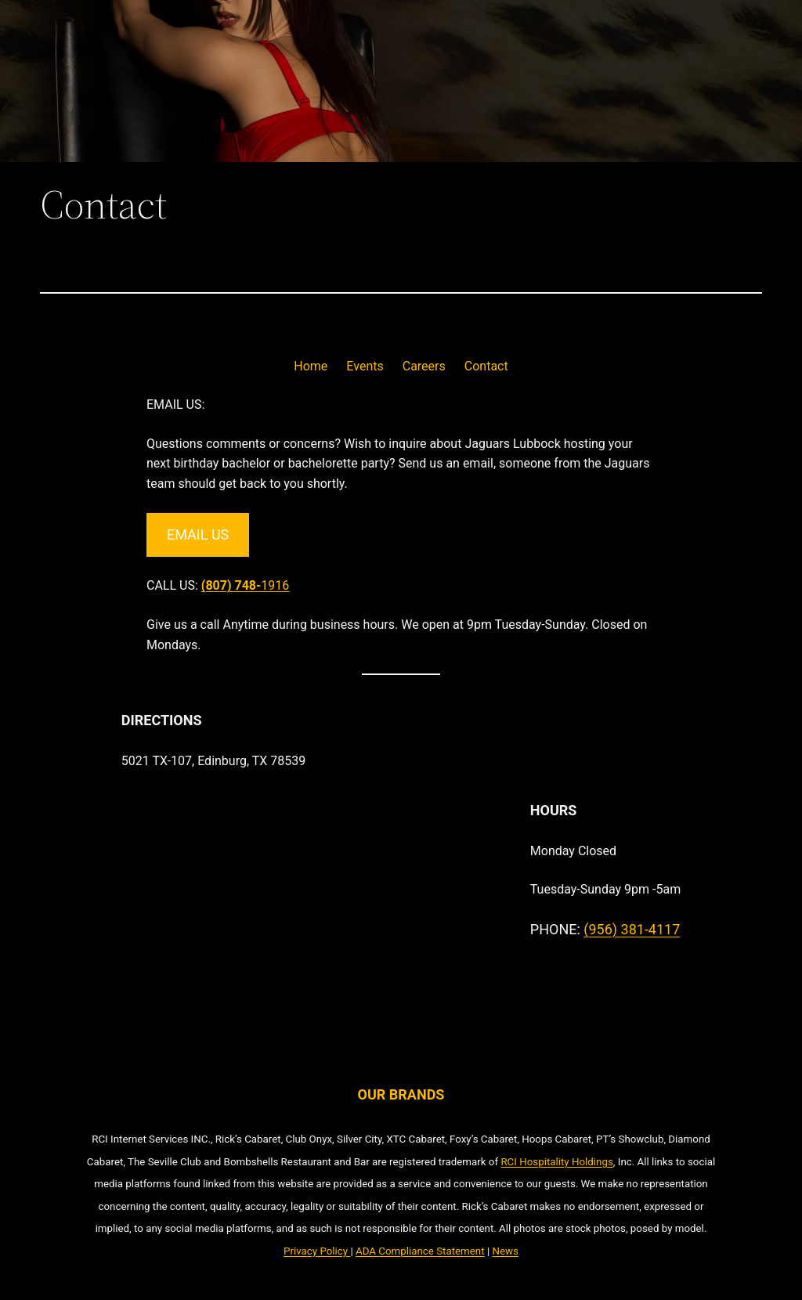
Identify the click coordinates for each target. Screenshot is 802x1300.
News (505, 1251)
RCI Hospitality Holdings (556, 1162)
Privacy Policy (316, 1251)
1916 (245, 585)
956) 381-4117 (634, 929)
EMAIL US (198, 534)
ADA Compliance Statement (420, 1251)
